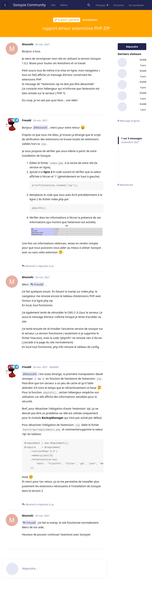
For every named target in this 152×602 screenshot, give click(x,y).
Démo (63, 5)
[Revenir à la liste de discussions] (5, 5)
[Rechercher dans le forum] (88, 5)
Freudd (38, 284)
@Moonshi (40, 127)
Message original (129, 120)
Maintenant (125, 184)
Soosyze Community (29, 4)
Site (53, 5)
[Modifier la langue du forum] (102, 5)
